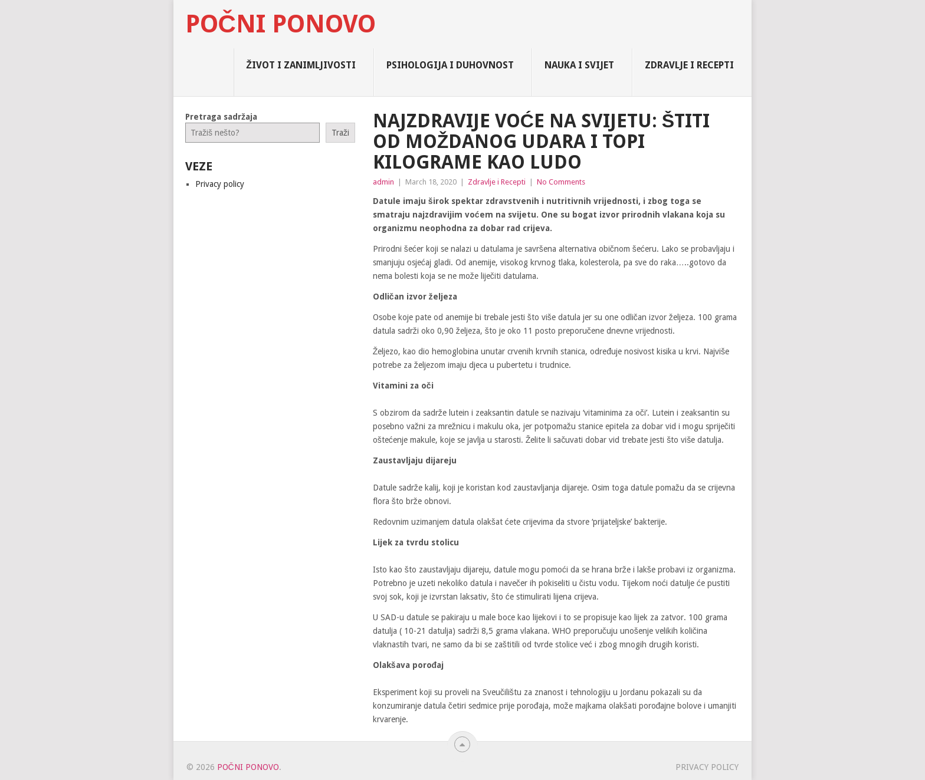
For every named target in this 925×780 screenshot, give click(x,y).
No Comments (561, 181)
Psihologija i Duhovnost (450, 65)
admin (383, 181)
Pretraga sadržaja (221, 116)
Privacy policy (219, 184)
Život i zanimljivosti (301, 65)
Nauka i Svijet (579, 65)
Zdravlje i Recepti (689, 65)
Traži (340, 132)
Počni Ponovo (280, 24)
